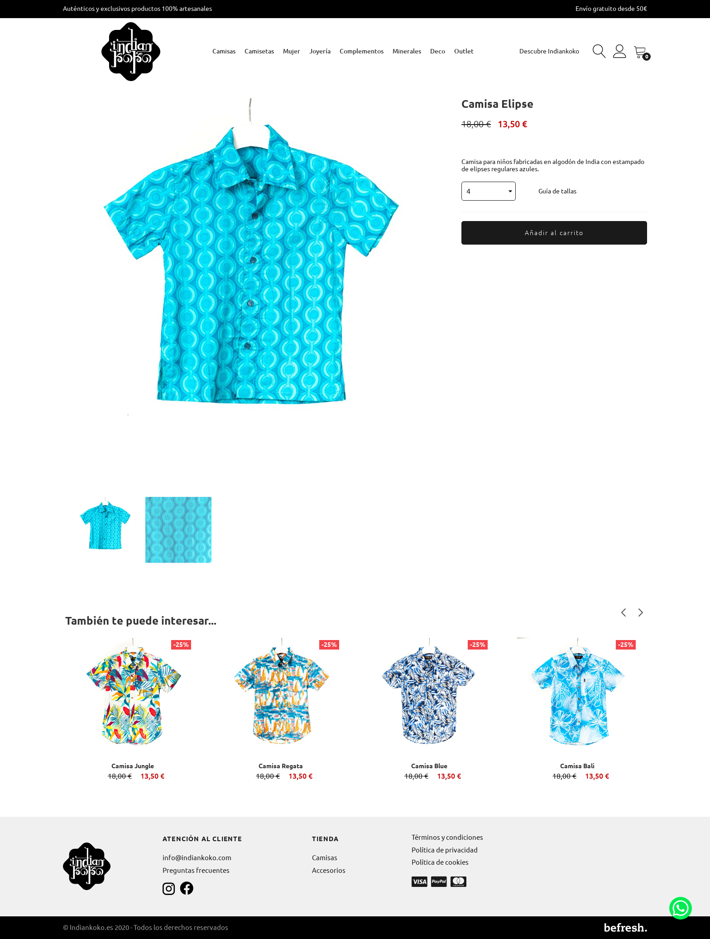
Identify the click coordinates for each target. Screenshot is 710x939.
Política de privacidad (445, 850)
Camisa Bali (577, 766)
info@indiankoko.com (197, 858)
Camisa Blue (429, 766)
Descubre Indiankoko (549, 51)
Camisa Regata (281, 766)
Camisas (324, 858)
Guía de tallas (557, 191)
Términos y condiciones (447, 837)
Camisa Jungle (132, 766)
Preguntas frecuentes (196, 870)
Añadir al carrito (554, 232)
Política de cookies (440, 862)
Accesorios (328, 870)
